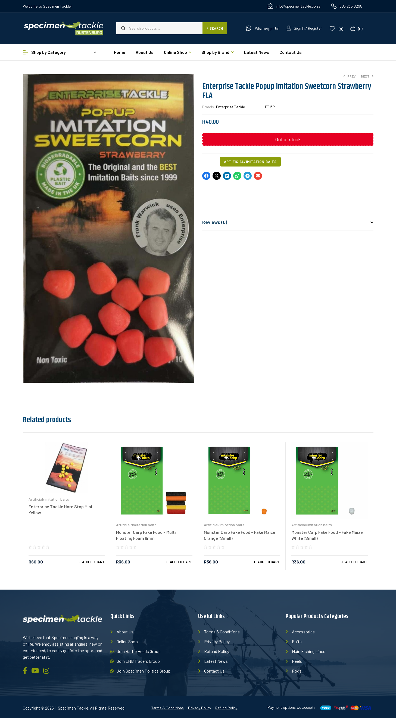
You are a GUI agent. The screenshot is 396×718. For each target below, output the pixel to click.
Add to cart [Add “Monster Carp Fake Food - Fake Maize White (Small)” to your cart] (356, 562)
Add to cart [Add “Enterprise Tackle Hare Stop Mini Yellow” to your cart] (93, 562)
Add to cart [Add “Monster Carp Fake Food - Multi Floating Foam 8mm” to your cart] (181, 562)
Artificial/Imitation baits (250, 161)
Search (215, 28)
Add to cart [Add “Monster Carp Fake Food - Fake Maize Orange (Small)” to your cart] (268, 562)
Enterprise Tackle (230, 106)
